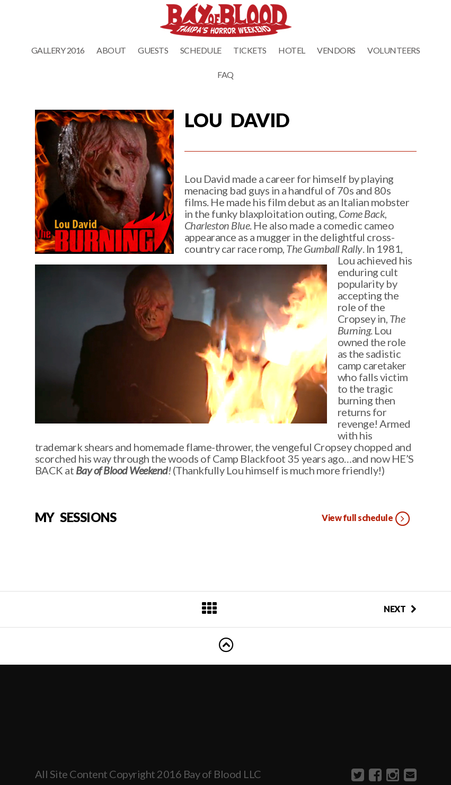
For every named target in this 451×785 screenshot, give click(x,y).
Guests (153, 50)
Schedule (201, 50)
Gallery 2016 (58, 50)
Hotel (291, 50)
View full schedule (366, 518)
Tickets (250, 50)
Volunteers (393, 50)
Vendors (336, 50)
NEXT (400, 609)
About (111, 50)
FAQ (225, 74)
